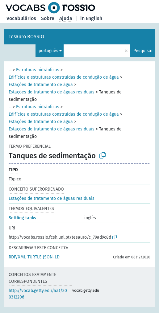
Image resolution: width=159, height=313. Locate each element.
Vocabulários (21, 18)
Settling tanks (22, 217)
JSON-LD (51, 257)
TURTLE (34, 257)
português (48, 50)
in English (91, 18)
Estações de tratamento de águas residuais (51, 92)
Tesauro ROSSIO (26, 36)
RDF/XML (17, 257)
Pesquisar (143, 50)
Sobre (47, 18)
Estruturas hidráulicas (37, 69)
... (10, 69)
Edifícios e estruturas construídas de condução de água (64, 77)
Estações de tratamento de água (41, 84)
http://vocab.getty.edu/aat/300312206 (38, 294)
